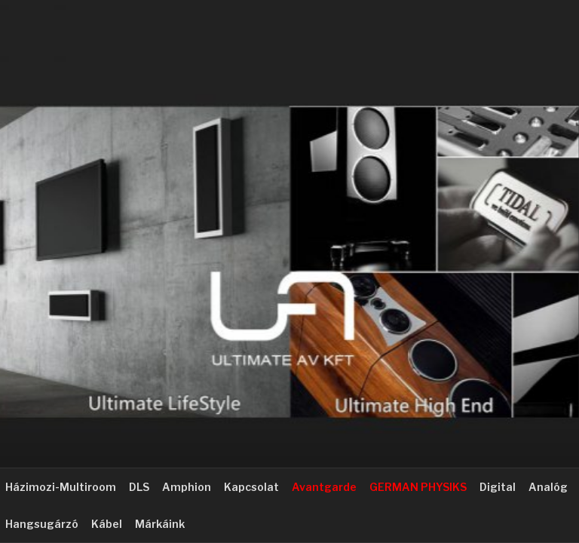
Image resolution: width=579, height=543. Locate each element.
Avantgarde (324, 486)
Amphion (186, 486)
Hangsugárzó (41, 523)
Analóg (548, 486)
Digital (497, 486)
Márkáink (160, 523)
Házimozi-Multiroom (60, 486)
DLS (139, 486)
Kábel (106, 523)
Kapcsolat (251, 486)
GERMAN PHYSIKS (418, 486)
